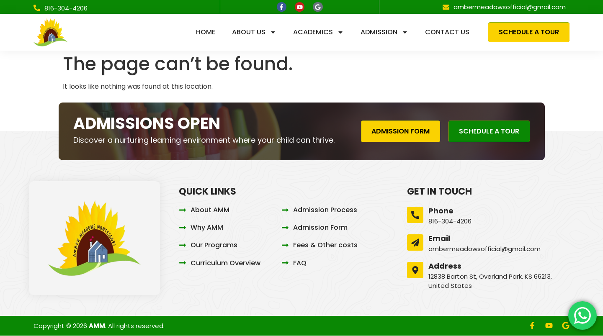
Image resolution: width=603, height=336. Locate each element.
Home (205, 32)
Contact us (447, 32)
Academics (318, 32)
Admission (384, 32)
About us (254, 32)
